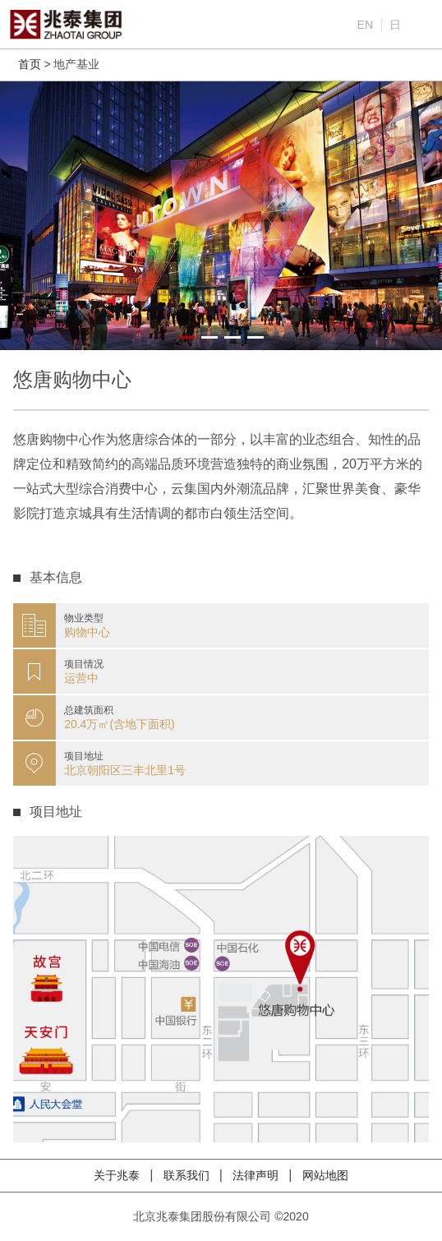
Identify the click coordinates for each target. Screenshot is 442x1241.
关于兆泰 (118, 1175)
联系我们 (188, 1175)
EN (365, 24)
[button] (186, 337)
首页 (29, 64)
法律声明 (257, 1175)
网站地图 (325, 1175)
